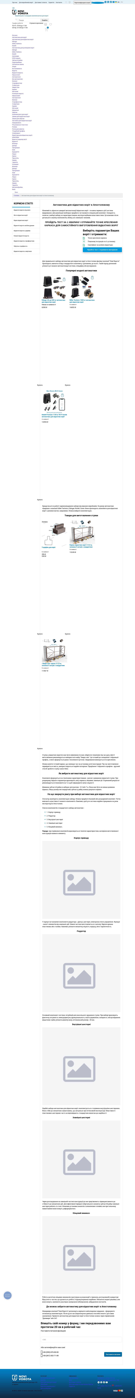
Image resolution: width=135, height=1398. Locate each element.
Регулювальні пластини (20, 125)
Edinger (14, 41)
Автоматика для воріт (19, 37)
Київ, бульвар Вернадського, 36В (108, 1380)
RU (122, 2)
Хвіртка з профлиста (20, 246)
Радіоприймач (17, 62)
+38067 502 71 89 (104, 1386)
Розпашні (15, 164)
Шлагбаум (15, 137)
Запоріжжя (16, 148)
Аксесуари (15, 56)
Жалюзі (14, 81)
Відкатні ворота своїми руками (24, 225)
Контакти (59, 2)
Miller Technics (17, 44)
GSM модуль (16, 58)
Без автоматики (17, 79)
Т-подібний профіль (18, 131)
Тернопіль (15, 158)
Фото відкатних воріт (21, 215)
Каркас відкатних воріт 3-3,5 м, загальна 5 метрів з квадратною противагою (81, 546)
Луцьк (14, 154)
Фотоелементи (17, 68)
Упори (14, 66)
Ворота (14, 71)
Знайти (44, 20)
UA (118, 2)
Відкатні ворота (17, 73)
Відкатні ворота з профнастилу (24, 241)
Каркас (14, 89)
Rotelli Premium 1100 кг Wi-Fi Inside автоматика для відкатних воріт (54, 416)
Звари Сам (15, 87)
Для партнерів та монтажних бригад (81, 1384)
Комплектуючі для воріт (20, 114)
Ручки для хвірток (18, 129)
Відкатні (15, 141)
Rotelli (14, 46)
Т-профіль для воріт (49, 547)
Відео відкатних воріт (21, 220)
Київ (13, 150)
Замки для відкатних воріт (21, 116)
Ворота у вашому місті (19, 139)
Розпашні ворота (17, 93)
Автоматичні (16, 77)
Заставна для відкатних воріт (22, 121)
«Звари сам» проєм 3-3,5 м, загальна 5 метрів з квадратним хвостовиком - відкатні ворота (53, 664)
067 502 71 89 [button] (97, 3)
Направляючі (16, 123)
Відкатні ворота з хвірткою (23, 251)
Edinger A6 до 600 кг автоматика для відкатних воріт (53, 301)
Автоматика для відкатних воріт (23, 39)
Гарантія (51, 2)
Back (13, 189)
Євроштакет (16, 75)
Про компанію (73, 1378)
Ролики (14, 127)
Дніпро (14, 146)
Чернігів (15, 162)
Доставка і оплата (41, 2)
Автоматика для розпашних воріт (23, 48)
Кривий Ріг (15, 152)
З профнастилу (17, 83)
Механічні (15, 110)
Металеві (15, 91)
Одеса (14, 156)
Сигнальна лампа (18, 64)
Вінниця (14, 143)
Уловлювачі (16, 133)
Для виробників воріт (26, 2)
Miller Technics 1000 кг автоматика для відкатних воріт (82, 301)
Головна (16, 195)
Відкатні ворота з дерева (22, 231)
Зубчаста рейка (17, 60)
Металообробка (17, 187)
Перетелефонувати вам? (82, 3)
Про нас (14, 2)
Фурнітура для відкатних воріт (22, 135)
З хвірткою (15, 85)
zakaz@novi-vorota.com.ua (106, 1378)
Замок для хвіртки (18, 118)
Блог (15, 192)
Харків (14, 160)
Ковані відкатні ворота (21, 236)
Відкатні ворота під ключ (22, 210)
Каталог (15, 35)
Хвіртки (14, 112)
